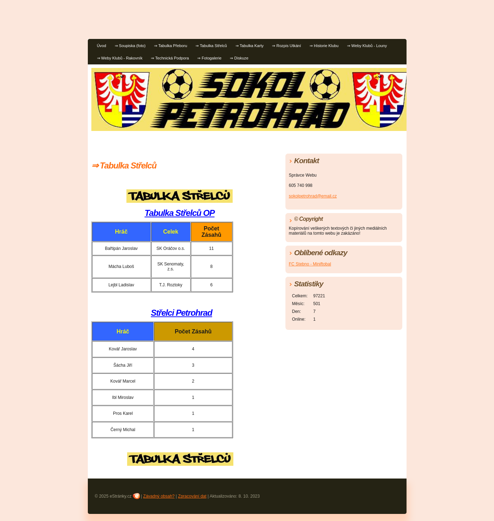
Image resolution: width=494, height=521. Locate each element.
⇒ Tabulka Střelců (211, 46)
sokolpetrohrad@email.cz (313, 196)
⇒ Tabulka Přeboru (170, 46)
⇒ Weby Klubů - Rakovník (120, 58)
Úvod (101, 46)
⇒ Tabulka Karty (249, 46)
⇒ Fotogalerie (209, 58)
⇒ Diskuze (239, 58)
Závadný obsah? (159, 496)
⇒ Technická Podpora (170, 58)
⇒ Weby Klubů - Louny (367, 46)
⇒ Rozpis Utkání (286, 46)
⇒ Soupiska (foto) (130, 46)
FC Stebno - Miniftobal (310, 264)
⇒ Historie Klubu (324, 46)
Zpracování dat (192, 496)
